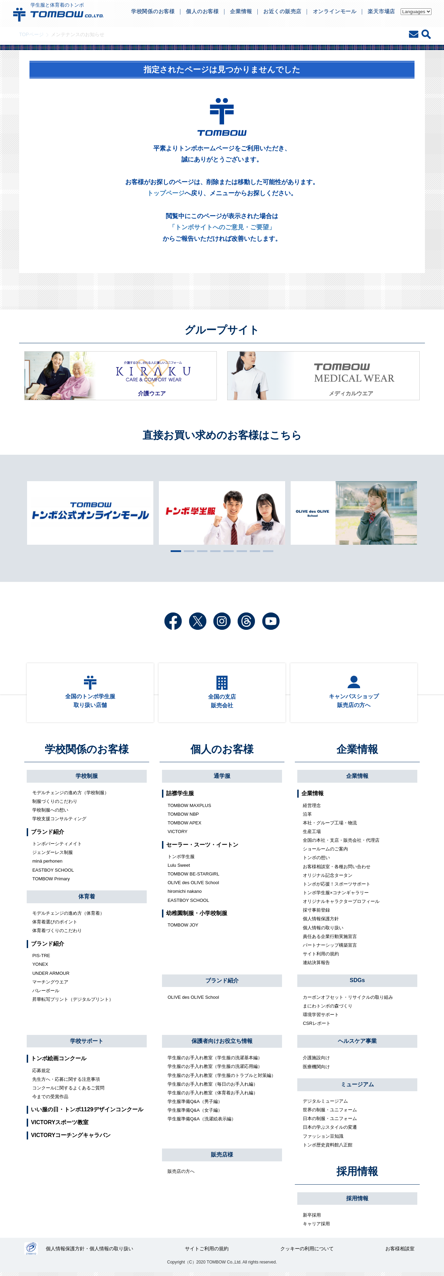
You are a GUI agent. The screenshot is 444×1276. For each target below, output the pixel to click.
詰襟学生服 (180, 797)
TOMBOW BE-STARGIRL (193, 877)
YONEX (40, 967)
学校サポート (86, 1044)
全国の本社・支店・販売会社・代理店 (341, 843)
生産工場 (312, 835)
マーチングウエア (50, 985)
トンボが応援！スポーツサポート (336, 887)
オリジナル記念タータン (327, 878)
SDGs (357, 984)
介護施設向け (316, 1061)
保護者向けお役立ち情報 (222, 1044)
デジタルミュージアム (325, 1104)
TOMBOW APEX (184, 826)
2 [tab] (187, 550)
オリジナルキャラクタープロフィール (341, 904)
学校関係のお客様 (87, 752)
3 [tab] (200, 550)
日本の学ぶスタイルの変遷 (330, 1130)
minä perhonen (47, 864)
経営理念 (312, 808)
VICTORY (177, 835)
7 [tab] (253, 550)
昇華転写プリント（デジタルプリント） (72, 1002)
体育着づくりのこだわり (57, 934)
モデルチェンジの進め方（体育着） (68, 916)
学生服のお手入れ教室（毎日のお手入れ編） (213, 1087)
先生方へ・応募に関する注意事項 (66, 1082)
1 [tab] (174, 550)
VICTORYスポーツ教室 (59, 1126)
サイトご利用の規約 (207, 1252)
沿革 (307, 817)
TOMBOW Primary (51, 881)
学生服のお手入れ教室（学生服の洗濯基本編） (215, 1061)
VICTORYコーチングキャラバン (71, 1138)
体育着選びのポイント (54, 925)
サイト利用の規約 (321, 957)
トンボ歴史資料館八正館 (327, 1148)
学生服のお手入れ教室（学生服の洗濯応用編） (215, 1069)
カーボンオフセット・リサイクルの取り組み (348, 1000)
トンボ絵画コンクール (58, 1062)
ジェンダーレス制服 (52, 855)
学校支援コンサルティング (59, 822)
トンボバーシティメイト (57, 847)
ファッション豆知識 (323, 1139)
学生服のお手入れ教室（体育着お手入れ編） (213, 1095)
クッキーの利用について (307, 1252)
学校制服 (87, 779)
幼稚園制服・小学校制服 (196, 916)
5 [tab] (226, 550)
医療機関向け (316, 1069)
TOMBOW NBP (183, 817)
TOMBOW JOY (183, 928)
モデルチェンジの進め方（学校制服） (70, 795)
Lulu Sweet (179, 868)
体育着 (86, 900)
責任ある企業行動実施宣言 (330, 939)
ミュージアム (357, 1087)
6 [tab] (240, 550)
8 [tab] (266, 550)
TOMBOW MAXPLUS (189, 808)
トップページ (166, 193)
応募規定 (41, 1073)
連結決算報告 (316, 966)
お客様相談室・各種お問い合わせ (336, 869)
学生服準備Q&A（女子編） (195, 1113)
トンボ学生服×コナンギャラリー (336, 896)
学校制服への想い (50, 813)
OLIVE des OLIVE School (193, 886)
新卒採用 (312, 1218)
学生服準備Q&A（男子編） (195, 1104)
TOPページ (31, 34)
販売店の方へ (181, 1174)
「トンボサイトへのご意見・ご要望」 (222, 227)
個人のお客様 (222, 752)
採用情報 (357, 1174)
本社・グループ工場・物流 (330, 826)
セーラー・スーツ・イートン (202, 848)
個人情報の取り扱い (323, 930)
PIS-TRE (41, 959)
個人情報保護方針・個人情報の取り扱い (90, 1252)
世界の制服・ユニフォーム (330, 1113)
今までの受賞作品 (50, 1099)
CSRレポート (316, 1026)
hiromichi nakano (185, 894)
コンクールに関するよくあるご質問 (68, 1091)
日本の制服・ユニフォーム (330, 1122)
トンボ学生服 (181, 859)
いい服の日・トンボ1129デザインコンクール (87, 1113)
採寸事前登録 (316, 913)
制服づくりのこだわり (54, 804)
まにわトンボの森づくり (327, 1009)
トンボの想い (316, 861)
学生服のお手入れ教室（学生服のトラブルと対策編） (222, 1078)
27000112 (31, 1252)
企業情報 (357, 752)
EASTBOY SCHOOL (53, 873)
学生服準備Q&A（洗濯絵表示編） (202, 1122)
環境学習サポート (321, 1017)
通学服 (222, 779)
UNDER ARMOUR (50, 976)
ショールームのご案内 (325, 852)
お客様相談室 (400, 1252)
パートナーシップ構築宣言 (330, 948)
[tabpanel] (222, 512)
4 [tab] (213, 550)
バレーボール (45, 993)
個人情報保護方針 (321, 922)
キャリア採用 (316, 1226)
